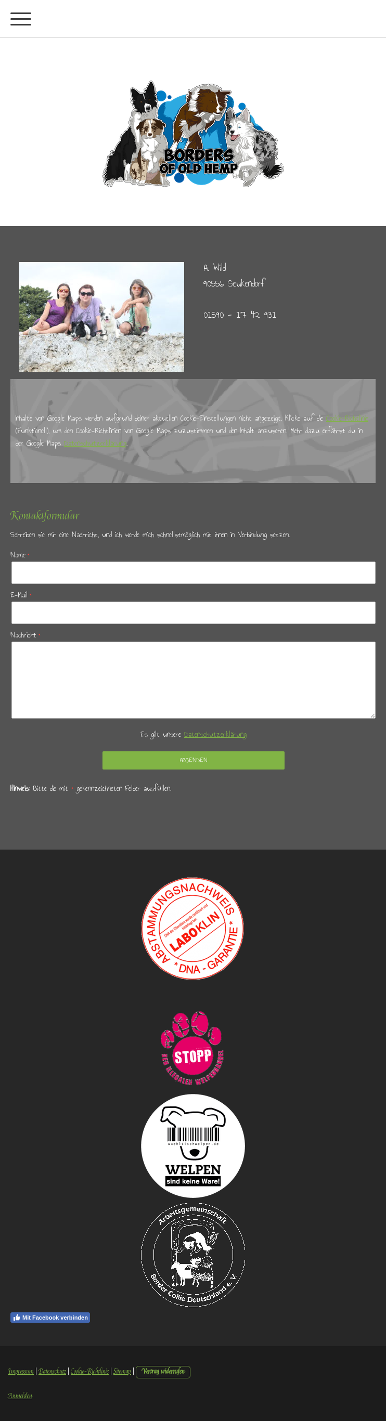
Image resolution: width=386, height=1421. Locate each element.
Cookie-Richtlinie (347, 418)
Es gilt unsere (193, 734)
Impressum (21, 1371)
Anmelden (20, 1396)
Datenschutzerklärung (95, 443)
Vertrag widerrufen (163, 1371)
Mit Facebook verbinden (50, 1317)
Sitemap (122, 1371)
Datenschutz (52, 1371)
